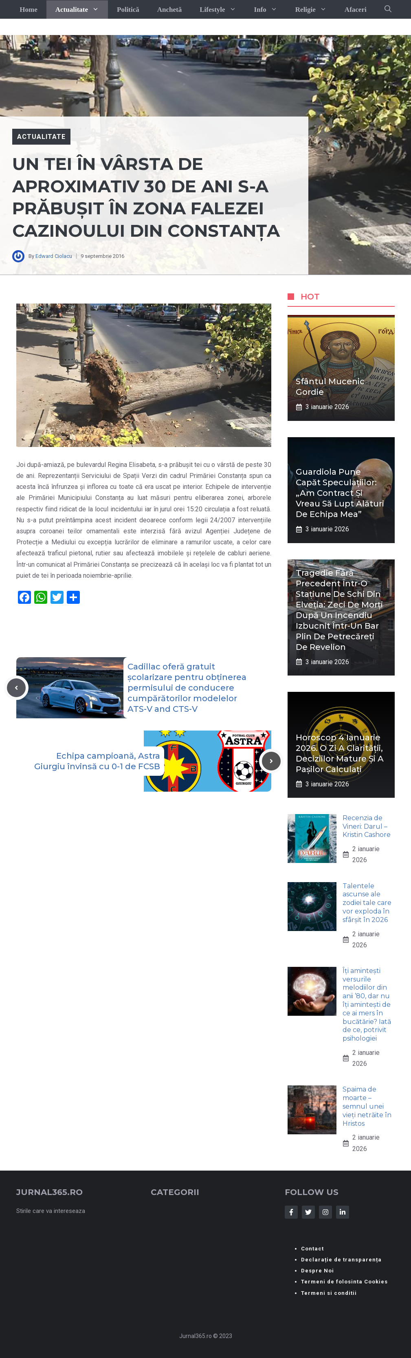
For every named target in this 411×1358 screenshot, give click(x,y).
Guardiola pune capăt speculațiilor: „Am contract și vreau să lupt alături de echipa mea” (340, 493)
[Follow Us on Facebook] (291, 1212)
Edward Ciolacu (53, 256)
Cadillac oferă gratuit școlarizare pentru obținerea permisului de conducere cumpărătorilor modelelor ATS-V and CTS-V (186, 688)
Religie (315, 9)
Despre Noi (317, 1271)
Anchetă (169, 9)
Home (28, 9)
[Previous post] (16, 688)
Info (270, 9)
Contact (312, 1249)
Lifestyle (222, 9)
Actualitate (81, 9)
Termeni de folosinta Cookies (344, 1282)
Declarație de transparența (341, 1260)
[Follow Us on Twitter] (308, 1212)
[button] (388, 9)
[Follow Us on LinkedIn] (342, 1212)
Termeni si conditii (329, 1293)
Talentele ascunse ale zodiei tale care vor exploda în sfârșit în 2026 (367, 903)
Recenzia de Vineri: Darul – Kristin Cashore (367, 826)
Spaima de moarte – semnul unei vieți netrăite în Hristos (367, 1106)
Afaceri (356, 9)
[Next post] (271, 761)
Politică (128, 9)
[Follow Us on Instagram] (325, 1212)
